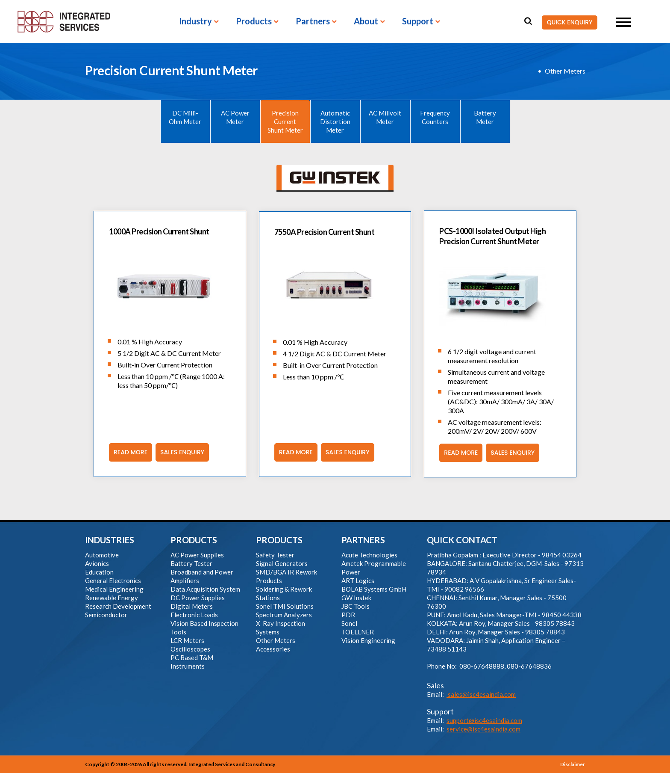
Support (417, 21)
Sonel (349, 623)
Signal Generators (282, 563)
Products (254, 21)
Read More (128, 452)
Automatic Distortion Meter (335, 121)
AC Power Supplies (197, 555)
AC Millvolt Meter (385, 117)
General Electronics (113, 580)
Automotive (102, 555)
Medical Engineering (114, 589)
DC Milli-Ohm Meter (185, 117)
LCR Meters (187, 640)
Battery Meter (485, 117)
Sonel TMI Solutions (285, 606)
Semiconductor (106, 615)
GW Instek (356, 597)
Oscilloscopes (190, 649)
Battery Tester (191, 563)
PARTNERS (363, 540)
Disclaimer (572, 764)
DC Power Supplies (197, 597)
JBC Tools (355, 606)
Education (99, 572)
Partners (313, 21)
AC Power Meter (235, 117)
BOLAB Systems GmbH (373, 589)
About (366, 21)
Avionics (97, 563)
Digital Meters (191, 606)
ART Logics (357, 580)
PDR (348, 615)
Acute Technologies (369, 555)
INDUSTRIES (109, 540)
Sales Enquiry (180, 452)
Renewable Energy (111, 597)
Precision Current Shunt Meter (285, 121)
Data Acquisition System (205, 589)
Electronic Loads (194, 615)
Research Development (118, 606)
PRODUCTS (193, 540)
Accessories (273, 649)
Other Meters (565, 71)
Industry (195, 21)
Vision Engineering (368, 640)
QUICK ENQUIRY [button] (567, 23)
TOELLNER (357, 632)
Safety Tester (275, 555)
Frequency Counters (435, 117)
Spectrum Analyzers (284, 615)
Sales (435, 685)
